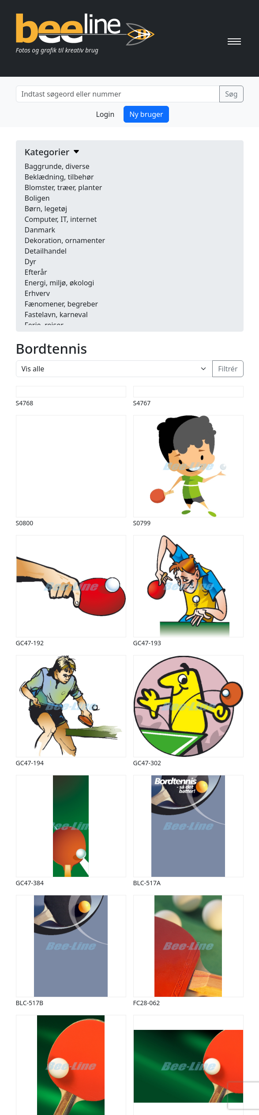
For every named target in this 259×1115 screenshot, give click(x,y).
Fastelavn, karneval (56, 314)
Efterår (36, 272)
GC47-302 (147, 763)
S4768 (25, 403)
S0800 (25, 523)
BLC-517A (147, 883)
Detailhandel (46, 251)
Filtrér (227, 369)
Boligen (37, 198)
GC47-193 (147, 643)
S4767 (142, 403)
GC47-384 (30, 883)
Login (105, 114)
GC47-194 (30, 763)
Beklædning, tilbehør (59, 177)
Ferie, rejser (44, 325)
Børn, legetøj (46, 208)
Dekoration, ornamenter (65, 240)
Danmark (40, 230)
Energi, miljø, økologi (59, 283)
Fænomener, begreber (61, 304)
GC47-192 (30, 643)
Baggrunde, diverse (57, 166)
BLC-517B (30, 1003)
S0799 (142, 523)
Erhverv (37, 293)
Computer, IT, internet (61, 219)
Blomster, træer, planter (63, 187)
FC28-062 (146, 1003)
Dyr (30, 261)
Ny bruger (146, 114)
